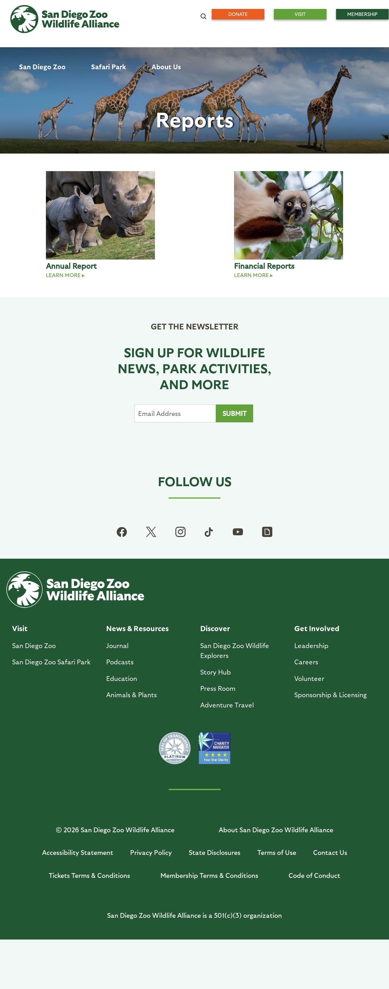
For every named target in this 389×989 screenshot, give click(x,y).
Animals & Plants (131, 694)
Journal (117, 645)
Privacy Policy (151, 852)
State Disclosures (214, 852)
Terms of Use (276, 852)
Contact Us (330, 852)
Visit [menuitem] (300, 14)
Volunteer (309, 678)
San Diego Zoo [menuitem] (42, 67)
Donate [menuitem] (238, 14)
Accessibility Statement (77, 852)
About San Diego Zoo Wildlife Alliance (276, 830)
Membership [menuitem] (362, 14)
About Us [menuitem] (166, 67)
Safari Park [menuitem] (108, 67)
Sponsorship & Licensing (330, 694)
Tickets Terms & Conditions (89, 875)
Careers (306, 662)
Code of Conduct (314, 875)
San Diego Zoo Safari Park (51, 662)
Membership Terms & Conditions (209, 875)
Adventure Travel (227, 705)
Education (121, 678)
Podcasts (120, 662)
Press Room (218, 688)
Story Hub (215, 672)
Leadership (311, 645)
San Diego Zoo (34, 645)
